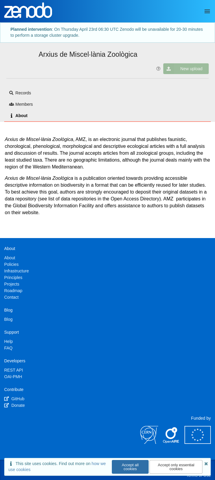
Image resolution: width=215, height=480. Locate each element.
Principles (13, 277)
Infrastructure (16, 271)
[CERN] (149, 442)
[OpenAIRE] (171, 442)
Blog (8, 319)
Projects (11, 284)
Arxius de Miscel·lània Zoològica (88, 54)
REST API (13, 370)
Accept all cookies (130, 467)
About (18, 115)
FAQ (8, 348)
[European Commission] (197, 442)
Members (21, 104)
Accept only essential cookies (176, 467)
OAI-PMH (13, 376)
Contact (11, 297)
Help (8, 341)
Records (20, 93)
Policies (11, 264)
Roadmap (13, 290)
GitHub (14, 398)
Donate (14, 405)
